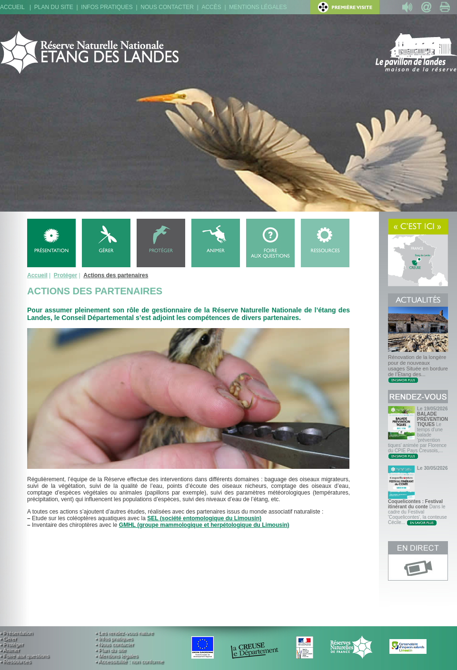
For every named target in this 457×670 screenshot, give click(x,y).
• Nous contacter (114, 644)
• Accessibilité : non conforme (129, 661)
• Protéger (11, 644)
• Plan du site (110, 650)
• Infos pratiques (114, 638)
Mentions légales (258, 7)
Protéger (65, 275)
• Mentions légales (116, 656)
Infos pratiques (106, 7)
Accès (211, 7)
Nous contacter (167, 7)
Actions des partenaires (115, 275)
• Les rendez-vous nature (124, 633)
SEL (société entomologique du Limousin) (204, 518)
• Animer (10, 650)
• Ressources (15, 661)
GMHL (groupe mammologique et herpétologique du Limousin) (204, 525)
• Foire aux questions (24, 656)
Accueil (12, 7)
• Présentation (16, 633)
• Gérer (8, 638)
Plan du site (53, 7)
